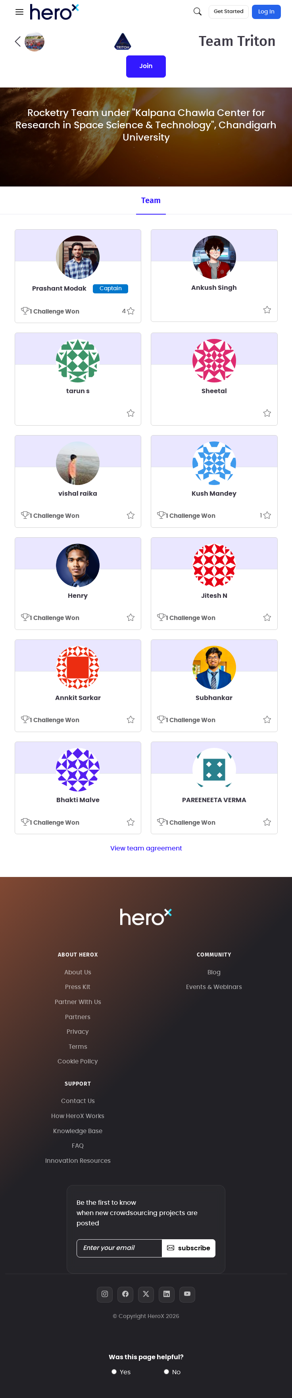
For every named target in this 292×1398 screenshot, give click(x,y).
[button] (19, 12)
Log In (266, 12)
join (146, 66)
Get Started (229, 11)
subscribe (188, 1248)
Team (151, 201)
